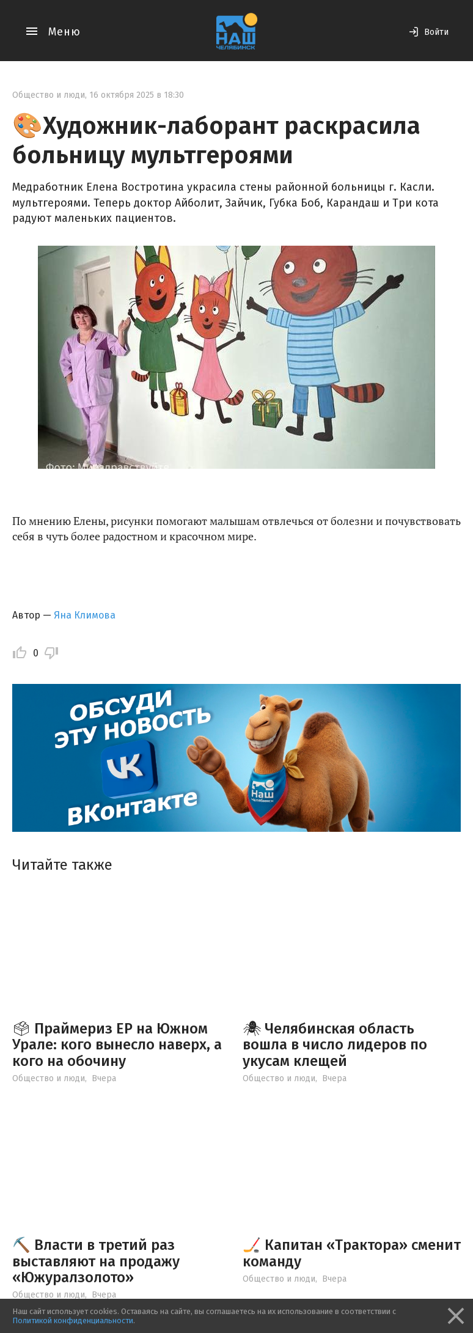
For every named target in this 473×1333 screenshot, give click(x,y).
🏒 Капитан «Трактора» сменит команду (352, 1252)
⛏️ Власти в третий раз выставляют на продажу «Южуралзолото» (96, 1261)
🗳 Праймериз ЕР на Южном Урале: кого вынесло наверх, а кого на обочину (117, 1045)
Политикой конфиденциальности (72, 1320)
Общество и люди (48, 95)
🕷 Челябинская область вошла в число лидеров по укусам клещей (335, 1045)
